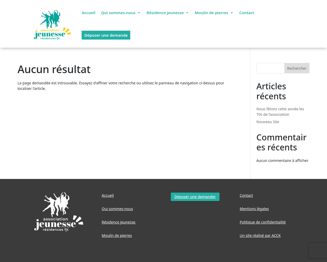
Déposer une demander (195, 196)
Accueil (88, 12)
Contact (246, 12)
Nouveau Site (267, 121)
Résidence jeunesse (165, 12)
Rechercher (297, 68)
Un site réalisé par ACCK (260, 235)
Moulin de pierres (211, 12)
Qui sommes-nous (118, 12)
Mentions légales (254, 208)
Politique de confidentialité (263, 222)
